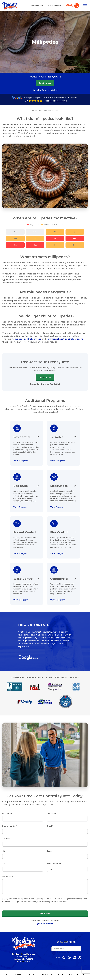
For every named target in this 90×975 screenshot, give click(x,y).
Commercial (54, 5)
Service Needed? (55, 860)
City (4, 848)
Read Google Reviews (56, 101)
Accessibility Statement (47, 973)
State (49, 848)
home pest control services (26, 338)
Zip (3, 860)
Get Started (45, 377)
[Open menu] (85, 5)
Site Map (30, 973)
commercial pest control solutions (64, 338)
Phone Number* (9, 823)
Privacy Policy (68, 971)
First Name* (7, 811)
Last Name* (52, 811)
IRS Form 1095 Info (68, 973)
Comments (7, 872)
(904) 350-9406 (45, 919)
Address (6, 836)
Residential (37, 5)
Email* (50, 823)
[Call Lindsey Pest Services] (71, 5)
